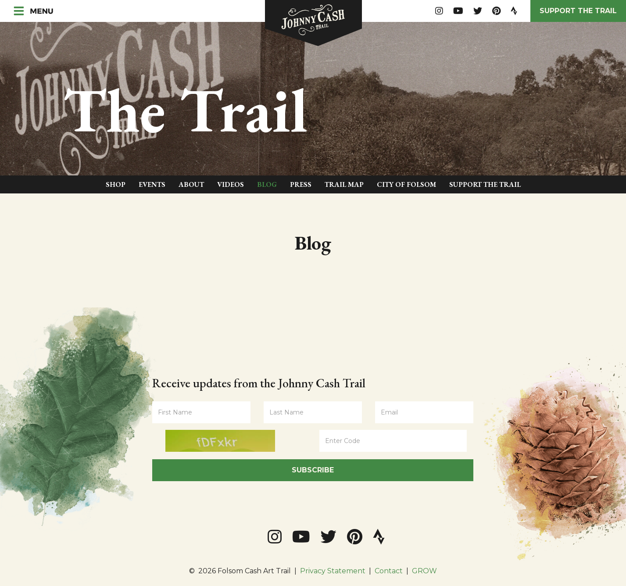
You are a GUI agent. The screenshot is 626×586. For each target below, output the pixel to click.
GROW (424, 571)
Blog (267, 184)
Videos (230, 184)
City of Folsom (406, 184)
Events (152, 184)
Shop (115, 184)
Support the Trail (578, 11)
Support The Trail (485, 184)
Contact (389, 571)
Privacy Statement (332, 571)
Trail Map (344, 184)
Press (300, 184)
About (191, 184)
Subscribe (313, 470)
